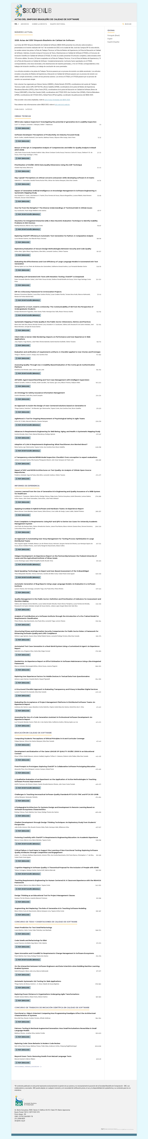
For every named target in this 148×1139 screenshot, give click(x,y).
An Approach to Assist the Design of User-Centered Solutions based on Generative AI (50, 406)
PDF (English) (23, 128)
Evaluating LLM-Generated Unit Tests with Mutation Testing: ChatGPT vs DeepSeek (49, 277)
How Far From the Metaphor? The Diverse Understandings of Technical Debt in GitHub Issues (53, 208)
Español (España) (113, 42)
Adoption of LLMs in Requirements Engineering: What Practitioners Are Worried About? (51, 444)
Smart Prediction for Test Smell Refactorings (33, 928)
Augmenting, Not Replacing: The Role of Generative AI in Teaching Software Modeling (50, 908)
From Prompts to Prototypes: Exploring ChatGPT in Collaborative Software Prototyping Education (55, 766)
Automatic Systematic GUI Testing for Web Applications (38, 981)
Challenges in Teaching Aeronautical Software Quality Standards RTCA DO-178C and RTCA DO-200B (56, 794)
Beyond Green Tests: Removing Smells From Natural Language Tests (43, 1056)
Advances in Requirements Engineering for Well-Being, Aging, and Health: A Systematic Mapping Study (57, 431)
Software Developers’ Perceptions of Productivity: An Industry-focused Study (47, 135)
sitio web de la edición (62, 104)
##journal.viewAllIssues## (27, 1066)
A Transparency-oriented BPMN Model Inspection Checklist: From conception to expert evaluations (56, 457)
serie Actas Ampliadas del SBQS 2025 (57, 100)
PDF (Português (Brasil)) (29, 214)
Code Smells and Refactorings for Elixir (31, 940)
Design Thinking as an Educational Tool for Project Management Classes (45, 895)
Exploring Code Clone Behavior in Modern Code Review (37, 1043)
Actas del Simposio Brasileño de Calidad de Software (47, 19)
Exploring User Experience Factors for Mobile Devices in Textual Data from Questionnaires (52, 676)
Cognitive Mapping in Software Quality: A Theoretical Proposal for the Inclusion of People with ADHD (57, 868)
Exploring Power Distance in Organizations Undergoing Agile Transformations (47, 994)
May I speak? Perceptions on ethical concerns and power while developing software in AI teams (54, 178)
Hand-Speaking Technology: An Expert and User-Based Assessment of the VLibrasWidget (52, 571)
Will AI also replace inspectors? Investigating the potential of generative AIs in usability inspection (55, 122)
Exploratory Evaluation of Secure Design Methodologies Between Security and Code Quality (53, 249)
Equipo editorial (57, 24)
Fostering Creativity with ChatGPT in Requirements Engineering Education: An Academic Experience (56, 837)
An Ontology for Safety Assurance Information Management (40, 393)
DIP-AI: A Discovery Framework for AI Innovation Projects (38, 292)
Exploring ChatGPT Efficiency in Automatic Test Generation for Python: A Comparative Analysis (54, 236)
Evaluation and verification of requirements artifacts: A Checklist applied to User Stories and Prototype (57, 352)
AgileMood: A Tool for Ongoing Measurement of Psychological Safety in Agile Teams (50, 419)
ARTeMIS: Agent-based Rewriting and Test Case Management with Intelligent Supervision (52, 380)
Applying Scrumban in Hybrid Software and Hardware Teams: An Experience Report (49, 509)
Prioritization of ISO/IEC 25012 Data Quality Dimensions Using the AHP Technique (48, 165)
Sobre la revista (39, 24)
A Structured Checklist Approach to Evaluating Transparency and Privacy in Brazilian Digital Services (56, 689)
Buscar (128, 24)
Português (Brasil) (114, 35)
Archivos (25, 24)
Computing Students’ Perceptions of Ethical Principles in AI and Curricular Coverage (49, 739)
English (110, 39)
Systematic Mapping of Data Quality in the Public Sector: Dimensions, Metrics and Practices (53, 322)
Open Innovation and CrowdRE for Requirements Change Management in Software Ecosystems (54, 953)
